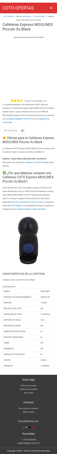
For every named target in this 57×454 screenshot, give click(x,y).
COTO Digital (16, 205)
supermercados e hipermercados (31, 209)
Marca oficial (28, 412)
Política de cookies (29, 385)
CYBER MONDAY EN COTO (28, 443)
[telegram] (30, 427)
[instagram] (24, 427)
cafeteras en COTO (33, 162)
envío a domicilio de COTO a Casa (28, 202)
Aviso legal (28, 393)
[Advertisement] (28, 69)
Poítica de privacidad (28, 389)
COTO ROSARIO (28, 440)
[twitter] (27, 427)
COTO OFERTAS (18, 8)
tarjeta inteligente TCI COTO (20, 119)
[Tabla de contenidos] (22, 130)
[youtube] (33, 427)
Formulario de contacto (28, 408)
